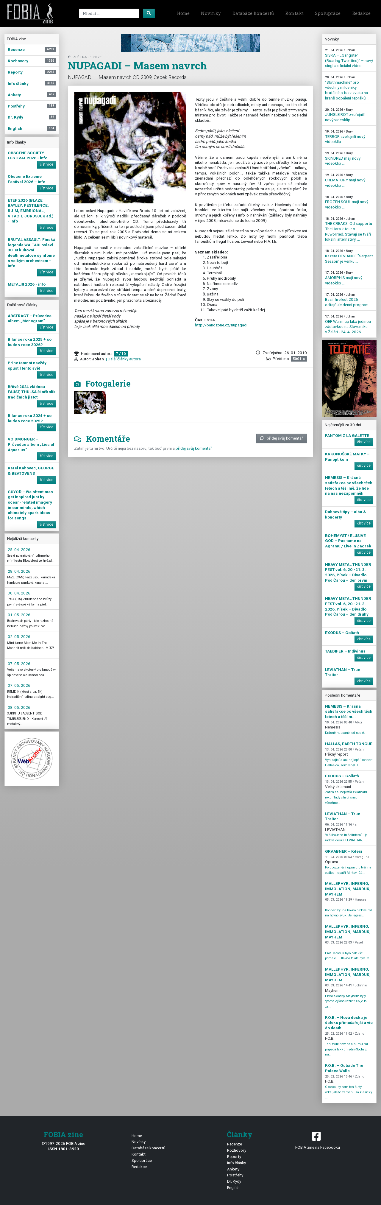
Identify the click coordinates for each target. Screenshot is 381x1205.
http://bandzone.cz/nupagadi (221, 325)
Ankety (233, 1169)
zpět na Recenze (85, 57)
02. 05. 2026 (19, 636)
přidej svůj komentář (281, 438)
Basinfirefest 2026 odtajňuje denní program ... (348, 300)
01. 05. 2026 (19, 614)
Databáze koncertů (253, 13)
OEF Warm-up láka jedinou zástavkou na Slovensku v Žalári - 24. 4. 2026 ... (348, 324)
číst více (46, 164)
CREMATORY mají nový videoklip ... (345, 180)
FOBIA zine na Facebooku (317, 1140)
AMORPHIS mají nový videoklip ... (343, 278)
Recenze (234, 1144)
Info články (236, 1162)
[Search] (109, 13)
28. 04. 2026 (19, 571)
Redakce (361, 13)
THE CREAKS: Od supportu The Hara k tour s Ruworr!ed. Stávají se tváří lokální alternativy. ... (348, 229)
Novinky (211, 13)
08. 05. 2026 (19, 707)
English (233, 1187)
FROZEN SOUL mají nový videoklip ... (346, 202)
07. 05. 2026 (19, 663)
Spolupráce (328, 13)
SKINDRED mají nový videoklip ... (342, 158)
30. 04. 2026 (19, 593)
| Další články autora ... (124, 358)
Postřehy (235, 1175)
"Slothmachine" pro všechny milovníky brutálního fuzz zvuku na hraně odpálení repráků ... (347, 87)
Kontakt (294, 13)
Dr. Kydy (234, 1181)
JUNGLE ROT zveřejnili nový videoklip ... (345, 115)
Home (183, 13)
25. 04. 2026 (19, 549)
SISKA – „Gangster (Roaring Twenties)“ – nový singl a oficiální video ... (349, 58)
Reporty (234, 1156)
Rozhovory (236, 1150)
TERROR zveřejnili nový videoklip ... (345, 137)
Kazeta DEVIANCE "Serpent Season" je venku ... (349, 256)
